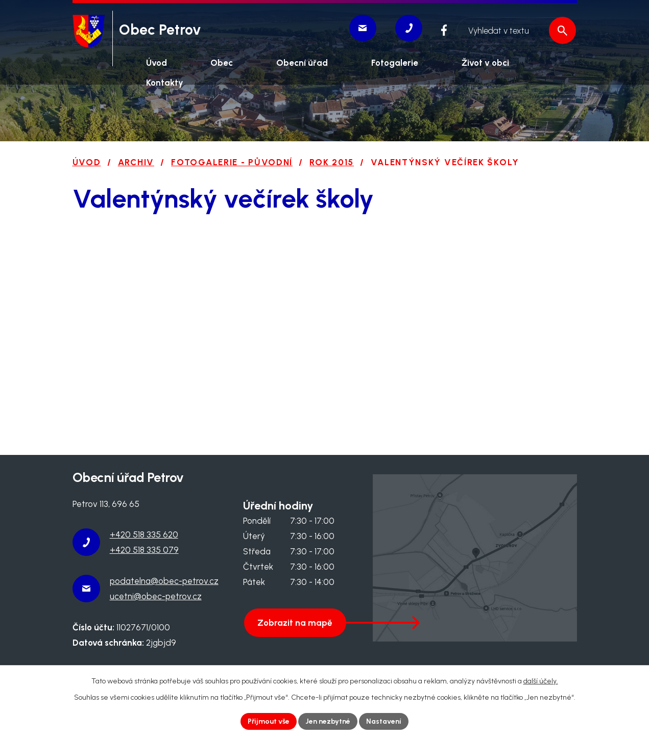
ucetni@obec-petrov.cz (156, 596)
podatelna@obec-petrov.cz (164, 581)
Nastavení (383, 721)
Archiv (136, 162)
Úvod (87, 162)
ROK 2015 (331, 162)
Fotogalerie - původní (232, 162)
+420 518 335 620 (144, 534)
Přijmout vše (269, 721)
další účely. (540, 681)
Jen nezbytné (327, 721)
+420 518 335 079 (144, 550)
